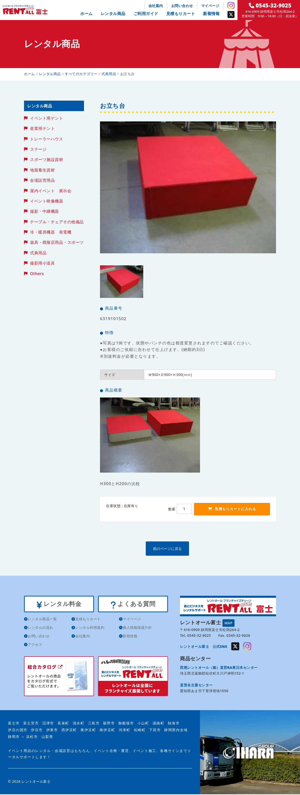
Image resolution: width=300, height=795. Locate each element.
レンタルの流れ (40, 628)
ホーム (86, 13)
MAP (228, 622)
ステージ (38, 149)
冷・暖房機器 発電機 (50, 232)
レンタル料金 (59, 605)
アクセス (35, 645)
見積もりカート (180, 13)
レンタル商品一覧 (42, 620)
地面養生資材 (42, 170)
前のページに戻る (187, 548)
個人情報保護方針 (137, 628)
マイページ (210, 5)
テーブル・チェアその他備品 (57, 222)
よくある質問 (133, 605)
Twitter (231, 14)
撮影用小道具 (42, 263)
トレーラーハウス (46, 139)
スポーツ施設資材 (46, 159)
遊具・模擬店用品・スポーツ (57, 242)
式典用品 (38, 253)
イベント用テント (46, 118)
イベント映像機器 (46, 201)
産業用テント (42, 128)
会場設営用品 (42, 180)
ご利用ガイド (146, 13)
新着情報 (211, 13)
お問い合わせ (182, 5)
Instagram (231, 5)
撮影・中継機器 (44, 211)
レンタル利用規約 (89, 628)
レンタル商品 (113, 13)
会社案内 (155, 5)
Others (37, 273)
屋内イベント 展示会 (50, 190)
